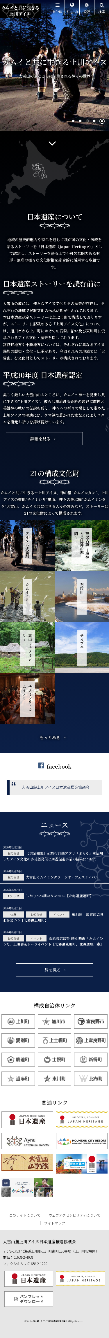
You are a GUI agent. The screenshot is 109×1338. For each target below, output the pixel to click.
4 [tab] (94, 121)
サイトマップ (54, 1222)
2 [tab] (80, 121)
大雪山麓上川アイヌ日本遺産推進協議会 (56, 787)
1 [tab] (73, 121)
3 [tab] (87, 121)
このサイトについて (24, 1215)
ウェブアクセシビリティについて (74, 1215)
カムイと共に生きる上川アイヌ (20, 10)
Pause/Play (103, 123)
